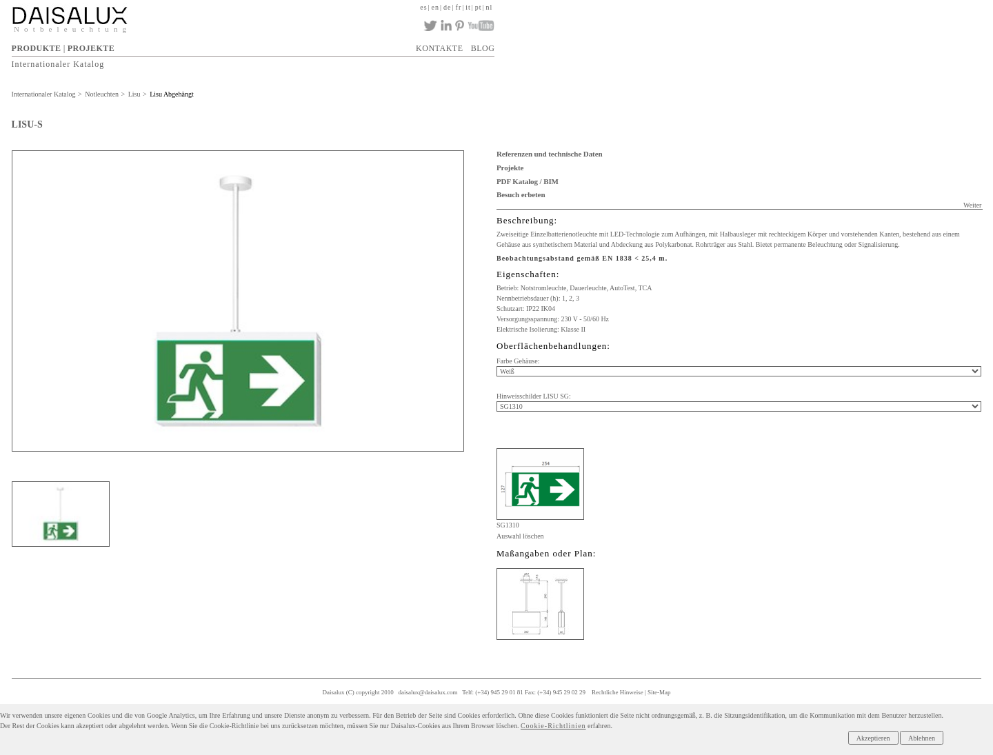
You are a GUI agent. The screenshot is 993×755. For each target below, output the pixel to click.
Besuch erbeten (520, 194)
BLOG (483, 48)
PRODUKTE (36, 48)
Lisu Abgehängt (172, 94)
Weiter (972, 205)
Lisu (134, 94)
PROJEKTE (91, 48)
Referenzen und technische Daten (549, 154)
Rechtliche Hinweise (617, 692)
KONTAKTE (439, 48)
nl (489, 7)
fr (459, 7)
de (447, 7)
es (423, 7)
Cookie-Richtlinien (553, 725)
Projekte (509, 167)
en (435, 7)
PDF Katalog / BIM (527, 181)
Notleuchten (102, 94)
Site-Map (659, 692)
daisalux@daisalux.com (428, 692)
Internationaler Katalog (58, 63)
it (468, 7)
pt (478, 7)
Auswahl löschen (520, 536)
